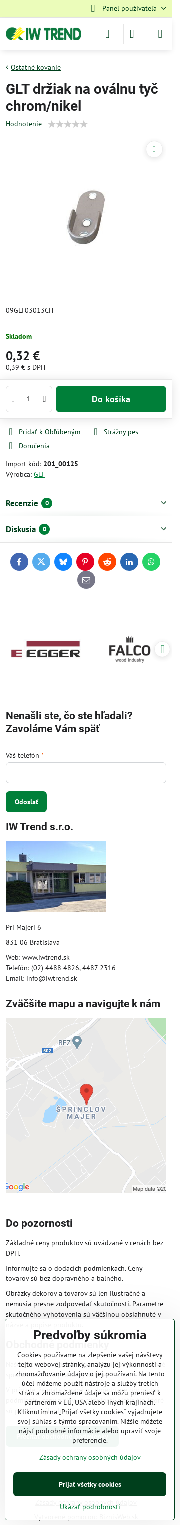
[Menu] (160, 34)
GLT (39, 474)
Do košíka (111, 399)
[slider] (68, 124)
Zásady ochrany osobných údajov (90, 1457)
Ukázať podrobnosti (90, 1506)
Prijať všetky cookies (90, 1484)
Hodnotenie (24, 123)
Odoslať (26, 801)
